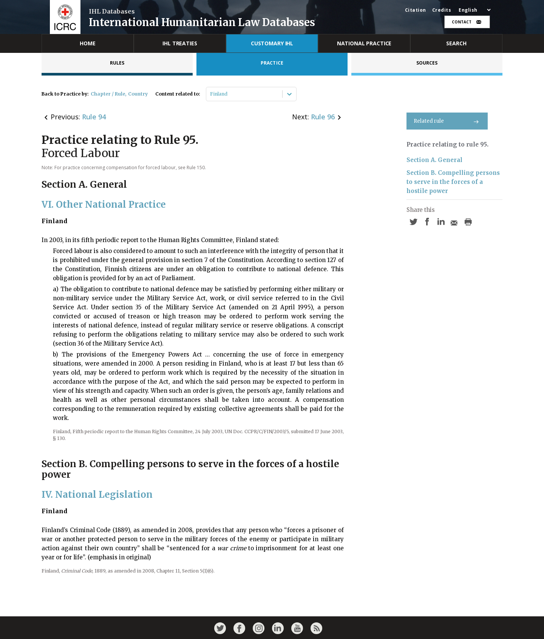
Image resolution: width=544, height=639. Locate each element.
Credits (441, 10)
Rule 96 (323, 116)
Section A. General (434, 160)
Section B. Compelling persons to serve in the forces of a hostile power (453, 181)
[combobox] (210, 94)
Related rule (447, 121)
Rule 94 (94, 116)
